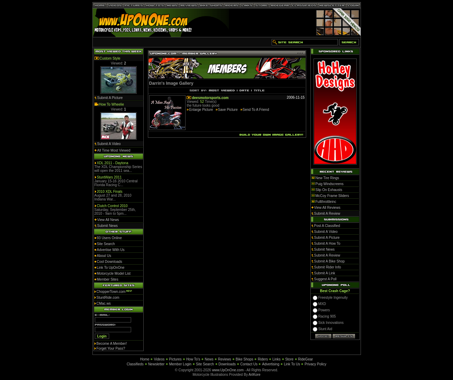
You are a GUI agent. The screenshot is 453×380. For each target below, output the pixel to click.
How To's (193, 359)
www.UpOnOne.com (228, 370)
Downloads (227, 364)
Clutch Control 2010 (112, 206)
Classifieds (135, 364)
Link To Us (292, 364)
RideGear (305, 359)
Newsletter (156, 364)
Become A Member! (112, 343)
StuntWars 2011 (109, 177)
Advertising (270, 364)
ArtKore (255, 375)
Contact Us (248, 364)
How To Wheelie (111, 104)
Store (289, 359)
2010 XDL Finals (110, 191)
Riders (263, 359)
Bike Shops (245, 359)
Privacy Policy (315, 364)
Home (145, 359)
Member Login (180, 364)
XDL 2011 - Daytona (112, 163)
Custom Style (110, 58)
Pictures (175, 359)
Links (276, 359)
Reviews (224, 359)
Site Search (205, 364)
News (209, 359)
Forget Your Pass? (111, 348)
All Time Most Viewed (113, 150)
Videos (159, 359)
